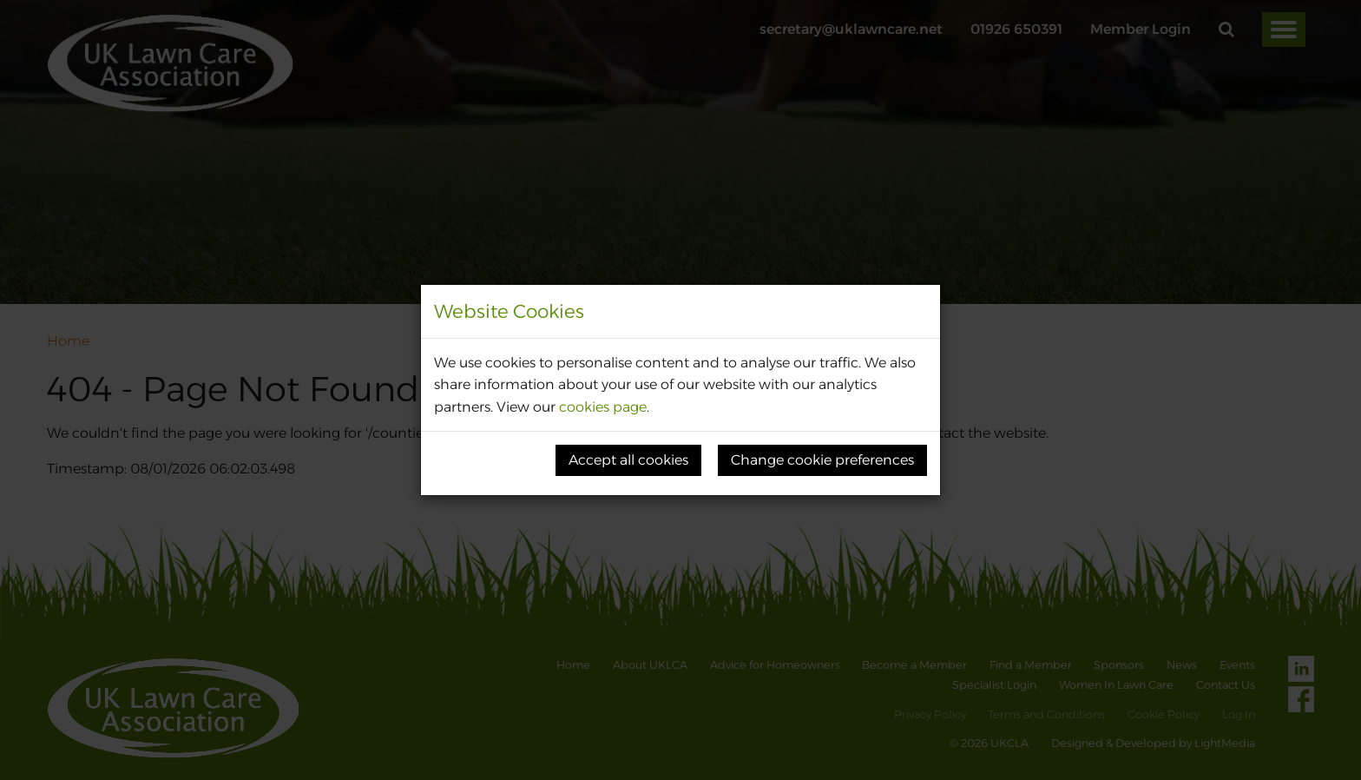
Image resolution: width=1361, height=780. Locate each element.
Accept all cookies (628, 460)
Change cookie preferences (822, 460)
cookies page (603, 407)
